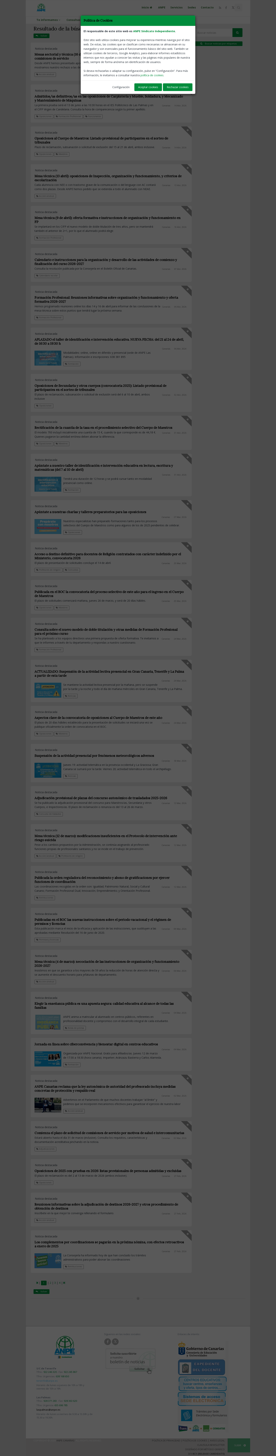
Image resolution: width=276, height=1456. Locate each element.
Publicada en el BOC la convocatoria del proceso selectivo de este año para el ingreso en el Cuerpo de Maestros (109, 594)
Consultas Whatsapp (81, 20)
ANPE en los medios (135, 20)
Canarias (166, 63)
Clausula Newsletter (211, 1445)
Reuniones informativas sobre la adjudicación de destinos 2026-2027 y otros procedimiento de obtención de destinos (106, 1206)
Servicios (176, 7)
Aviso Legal (217, 1440)
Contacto (207, 7)
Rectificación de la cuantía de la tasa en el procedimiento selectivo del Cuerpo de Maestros (103, 428)
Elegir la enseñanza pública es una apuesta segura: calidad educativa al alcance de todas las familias (104, 1006)
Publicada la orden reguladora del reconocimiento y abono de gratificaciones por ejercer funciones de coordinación (102, 880)
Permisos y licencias (47, 939)
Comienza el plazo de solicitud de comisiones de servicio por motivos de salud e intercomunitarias (109, 1133)
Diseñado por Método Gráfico (205, 1449)
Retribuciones (44, 897)
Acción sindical (45, 74)
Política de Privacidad (166, 1440)
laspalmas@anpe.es (48, 1409)
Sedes (192, 7)
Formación (72, 364)
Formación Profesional (68, 116)
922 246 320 (50, 1372)
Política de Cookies (195, 1440)
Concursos (71, 569)
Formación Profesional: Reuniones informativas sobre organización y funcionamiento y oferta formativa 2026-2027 (106, 299)
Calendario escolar (47, 275)
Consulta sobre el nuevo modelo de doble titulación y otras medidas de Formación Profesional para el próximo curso (105, 632)
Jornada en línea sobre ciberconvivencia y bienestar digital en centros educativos (96, 1044)
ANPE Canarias (65, 1440)
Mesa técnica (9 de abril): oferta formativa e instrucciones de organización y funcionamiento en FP (107, 220)
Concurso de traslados (48, 814)
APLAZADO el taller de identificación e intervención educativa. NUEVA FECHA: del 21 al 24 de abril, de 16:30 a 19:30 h (109, 341)
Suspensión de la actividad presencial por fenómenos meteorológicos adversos (94, 756)
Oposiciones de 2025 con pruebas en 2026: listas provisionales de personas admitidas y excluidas (107, 1171)
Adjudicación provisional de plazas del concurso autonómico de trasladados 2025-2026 (100, 798)
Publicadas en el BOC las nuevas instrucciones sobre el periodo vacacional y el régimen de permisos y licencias (102, 922)
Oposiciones (43, 116)
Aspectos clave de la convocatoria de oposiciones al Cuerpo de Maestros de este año (98, 718)
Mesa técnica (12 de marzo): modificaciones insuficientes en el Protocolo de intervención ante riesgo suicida (105, 838)
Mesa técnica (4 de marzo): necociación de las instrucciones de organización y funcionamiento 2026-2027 (106, 964)
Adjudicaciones (45, 1149)
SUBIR (240, 1445)
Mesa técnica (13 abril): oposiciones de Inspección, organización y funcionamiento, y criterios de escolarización (108, 178)
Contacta (108, 20)
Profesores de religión (48, 569)
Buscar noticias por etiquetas (218, 43)
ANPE (161, 7)
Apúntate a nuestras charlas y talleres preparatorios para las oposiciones (90, 512)
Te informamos (49, 20)
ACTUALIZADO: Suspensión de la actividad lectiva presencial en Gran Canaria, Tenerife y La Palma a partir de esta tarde (109, 673)
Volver (41, 35)
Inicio (147, 7)
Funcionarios (93, 116)
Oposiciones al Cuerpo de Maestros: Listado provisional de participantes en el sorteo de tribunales (101, 140)
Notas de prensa (74, 1028)
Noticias (70, 696)
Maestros (61, 154)
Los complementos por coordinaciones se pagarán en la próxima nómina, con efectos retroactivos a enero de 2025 (109, 1244)
